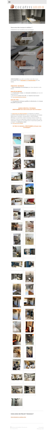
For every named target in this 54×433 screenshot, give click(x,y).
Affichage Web (40, 428)
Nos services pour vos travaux (27, 53)
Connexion (41, 427)
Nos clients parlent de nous (27, 67)
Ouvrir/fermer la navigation (27, 2)
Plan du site (24, 427)
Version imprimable (15, 427)
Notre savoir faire (27, 38)
